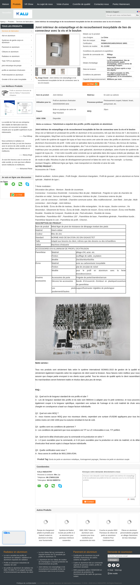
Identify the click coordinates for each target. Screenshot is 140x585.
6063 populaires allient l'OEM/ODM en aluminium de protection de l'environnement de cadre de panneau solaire (87, 573)
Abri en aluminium (8, 36)
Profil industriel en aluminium (12, 75)
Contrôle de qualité (81, 4)
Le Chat (92, 84)
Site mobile (113, 574)
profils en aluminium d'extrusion (13, 70)
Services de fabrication (24, 22)
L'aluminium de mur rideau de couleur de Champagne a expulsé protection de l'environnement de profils (53, 562)
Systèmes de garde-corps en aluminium (12, 41)
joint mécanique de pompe (11, 66)
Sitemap (118, 570)
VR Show (28, 4)
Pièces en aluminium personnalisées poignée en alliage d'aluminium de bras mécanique (129, 534)
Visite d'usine (63, 4)
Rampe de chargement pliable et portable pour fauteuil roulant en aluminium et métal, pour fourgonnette (45, 535)
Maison (5, 4)
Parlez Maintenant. (121, 4)
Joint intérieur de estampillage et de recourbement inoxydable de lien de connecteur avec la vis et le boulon (58, 80)
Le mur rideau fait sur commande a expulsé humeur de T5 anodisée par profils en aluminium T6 (52, 554)
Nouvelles (6, 12)
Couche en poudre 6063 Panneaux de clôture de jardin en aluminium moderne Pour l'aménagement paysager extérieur (108, 536)
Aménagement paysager (89, 459)
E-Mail (110, 570)
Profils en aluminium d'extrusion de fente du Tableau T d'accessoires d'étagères (20, 93)
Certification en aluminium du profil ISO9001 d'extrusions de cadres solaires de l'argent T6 (86, 558)
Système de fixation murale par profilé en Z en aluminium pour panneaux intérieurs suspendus (66, 535)
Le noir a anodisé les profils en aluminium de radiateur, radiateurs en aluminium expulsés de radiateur (17, 558)
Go (137, 15)
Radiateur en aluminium (11, 56)
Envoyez (113, 560)
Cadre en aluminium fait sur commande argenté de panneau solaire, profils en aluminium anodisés (88, 565)
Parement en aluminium (11, 47)
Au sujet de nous (45, 4)
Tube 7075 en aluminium (11, 61)
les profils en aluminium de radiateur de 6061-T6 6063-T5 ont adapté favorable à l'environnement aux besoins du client (18, 570)
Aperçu (3, 22)
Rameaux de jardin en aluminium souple (114, 459)
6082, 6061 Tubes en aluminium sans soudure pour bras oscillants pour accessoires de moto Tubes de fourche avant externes (87, 537)
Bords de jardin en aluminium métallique (64, 459)
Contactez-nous (101, 4)
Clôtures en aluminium (10, 52)
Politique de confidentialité (26, 583)
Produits (16, 4)
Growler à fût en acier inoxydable (14, 79)
